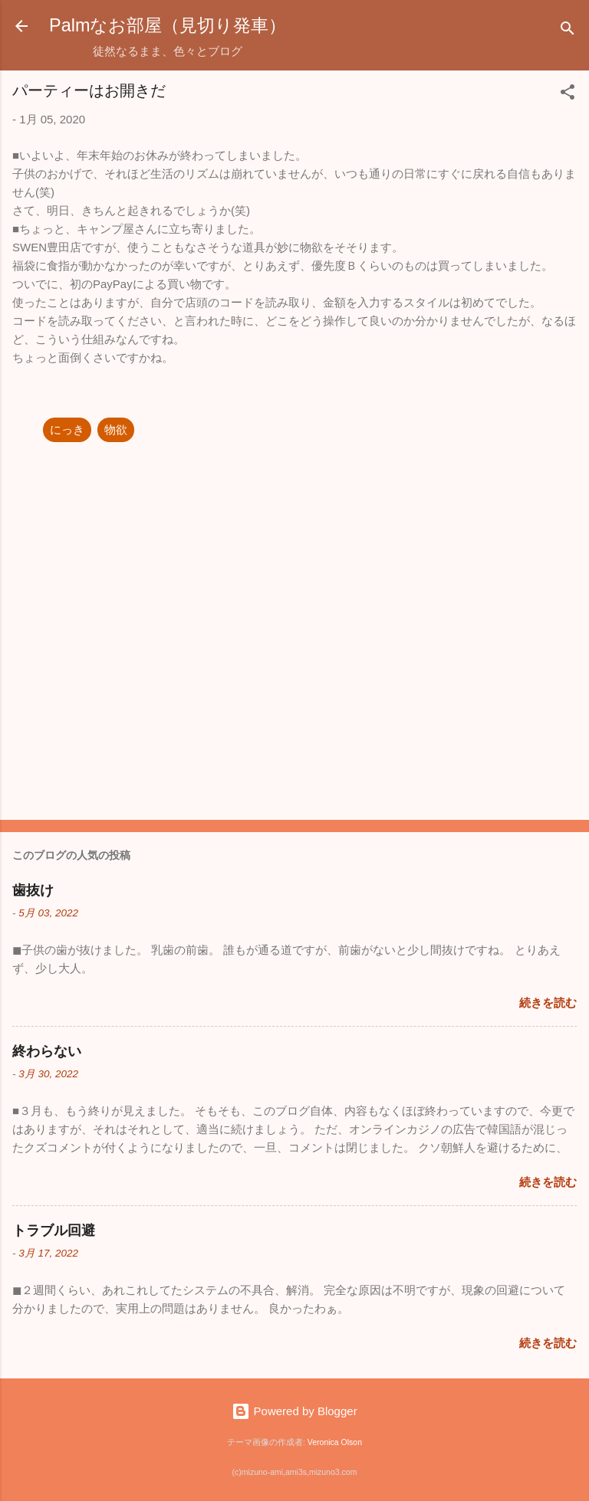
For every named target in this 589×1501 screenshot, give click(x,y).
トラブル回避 (53, 1230)
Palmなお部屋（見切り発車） (167, 25)
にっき (67, 429)
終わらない (46, 1051)
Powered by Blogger (294, 1410)
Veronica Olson (335, 1442)
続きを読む (548, 1002)
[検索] (567, 31)
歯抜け (33, 890)
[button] (567, 95)
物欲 (115, 429)
